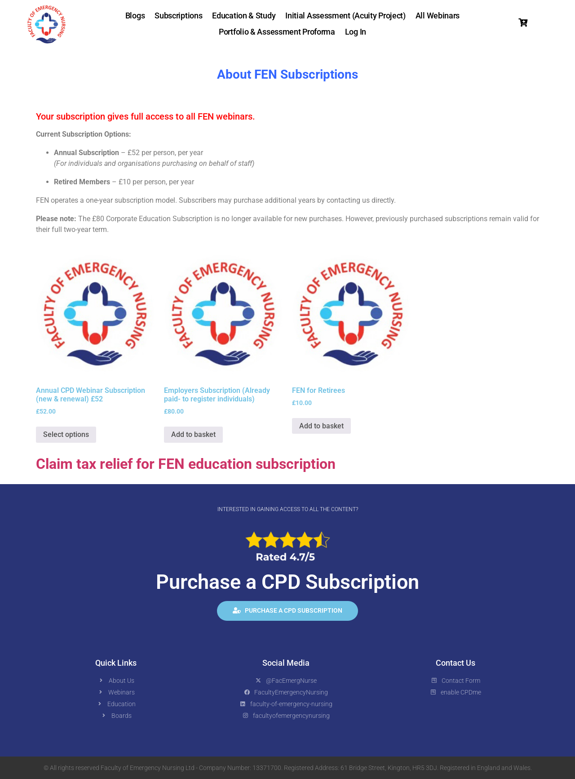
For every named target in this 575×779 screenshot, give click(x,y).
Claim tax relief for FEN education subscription (186, 463)
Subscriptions (178, 15)
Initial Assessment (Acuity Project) (345, 15)
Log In (355, 31)
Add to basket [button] (193, 434)
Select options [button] (66, 434)
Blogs (135, 15)
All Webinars (438, 15)
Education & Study (243, 15)
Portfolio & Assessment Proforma (277, 31)
